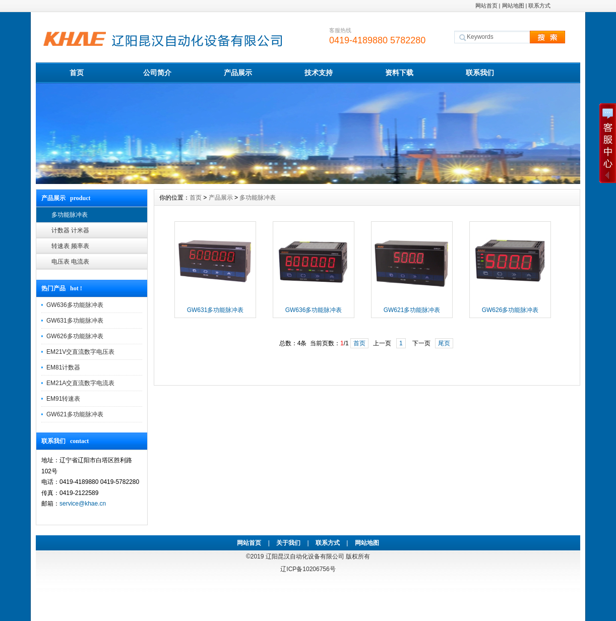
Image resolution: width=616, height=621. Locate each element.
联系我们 (480, 73)
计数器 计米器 (70, 230)
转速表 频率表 (70, 246)
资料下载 (399, 73)
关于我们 (288, 542)
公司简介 (157, 73)
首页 (77, 73)
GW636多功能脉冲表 (74, 304)
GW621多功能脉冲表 (74, 414)
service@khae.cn (82, 503)
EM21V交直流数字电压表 (80, 351)
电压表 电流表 (70, 261)
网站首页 (486, 6)
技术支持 (318, 73)
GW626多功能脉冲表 (74, 336)
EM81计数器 (63, 367)
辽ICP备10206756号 (307, 569)
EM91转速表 (63, 398)
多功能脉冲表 (69, 214)
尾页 (444, 343)
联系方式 (539, 6)
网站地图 (513, 6)
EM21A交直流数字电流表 (80, 383)
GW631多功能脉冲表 (74, 320)
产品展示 (238, 73)
